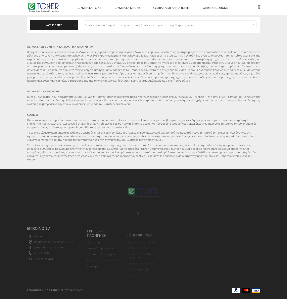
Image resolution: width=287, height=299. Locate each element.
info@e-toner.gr (43, 263)
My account (94, 248)
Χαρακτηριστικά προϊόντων (103, 266)
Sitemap (92, 272)
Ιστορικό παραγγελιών (100, 254)
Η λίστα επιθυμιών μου (101, 260)
